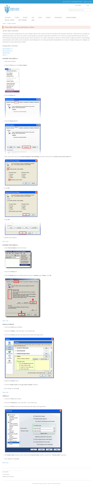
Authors (7, 17)
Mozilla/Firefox (6, 53)
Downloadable (71, 17)
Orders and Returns (8, 476)
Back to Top (5, 241)
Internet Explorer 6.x (8, 50)
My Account (6, 474)
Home (4, 23)
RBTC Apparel (22, 20)
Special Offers (9, 20)
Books (25, 17)
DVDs (40, 17)
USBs (32, 20)
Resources (58, 17)
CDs (33, 17)
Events (48, 17)
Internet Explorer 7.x (8, 48)
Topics (17, 17)
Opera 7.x (5, 55)
